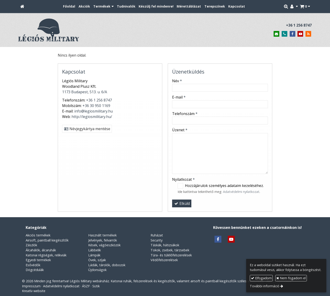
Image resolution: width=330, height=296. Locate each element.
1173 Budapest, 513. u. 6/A (84, 91)
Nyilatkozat (183, 179)
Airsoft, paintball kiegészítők (47, 240)
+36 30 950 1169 (96, 105)
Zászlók (31, 245)
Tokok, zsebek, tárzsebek (170, 250)
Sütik (96, 286)
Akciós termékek (38, 235)
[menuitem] (69, 6)
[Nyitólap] (22, 6)
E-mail (179, 97)
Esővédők (33, 265)
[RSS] (308, 34)
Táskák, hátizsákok (165, 245)
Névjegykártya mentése (87, 128)
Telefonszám (185, 113)
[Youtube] (300, 34)
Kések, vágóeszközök (104, 245)
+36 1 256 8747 (299, 25)
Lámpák (94, 255)
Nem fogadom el (291, 278)
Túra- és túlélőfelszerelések (171, 255)
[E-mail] (276, 34)
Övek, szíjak (97, 260)
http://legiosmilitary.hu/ (92, 116)
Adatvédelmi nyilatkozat (241, 191)
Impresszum (31, 286)
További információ (264, 286)
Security (156, 240)
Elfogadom (261, 278)
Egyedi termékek (38, 260)
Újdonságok (97, 270)
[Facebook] (292, 34)
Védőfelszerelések (164, 260)
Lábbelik (94, 250)
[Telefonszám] (284, 34)
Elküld (182, 203)
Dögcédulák (35, 270)
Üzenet (179, 129)
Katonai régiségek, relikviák (46, 255)
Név (177, 80)
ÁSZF (86, 286)
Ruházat (157, 235)
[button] (305, 6)
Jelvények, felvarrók (102, 240)
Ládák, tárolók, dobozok (106, 265)
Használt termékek (102, 235)
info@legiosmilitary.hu (93, 111)
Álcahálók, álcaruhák (41, 250)
